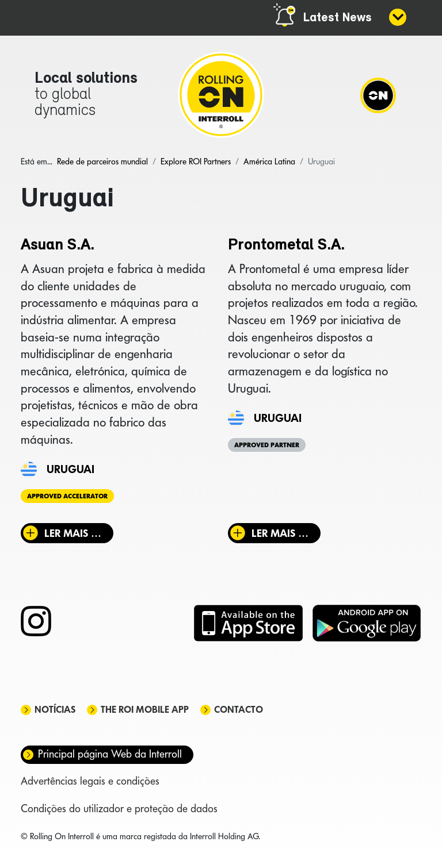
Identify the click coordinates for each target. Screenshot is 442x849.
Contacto (238, 710)
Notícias (55, 710)
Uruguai (70, 469)
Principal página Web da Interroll (110, 754)
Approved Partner (266, 445)
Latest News (337, 18)
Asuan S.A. (57, 245)
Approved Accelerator (67, 496)
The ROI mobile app (145, 710)
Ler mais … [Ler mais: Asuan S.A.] (72, 533)
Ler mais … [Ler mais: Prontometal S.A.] (280, 533)
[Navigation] (378, 95)
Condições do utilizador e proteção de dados (119, 808)
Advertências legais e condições (90, 781)
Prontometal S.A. (286, 245)
